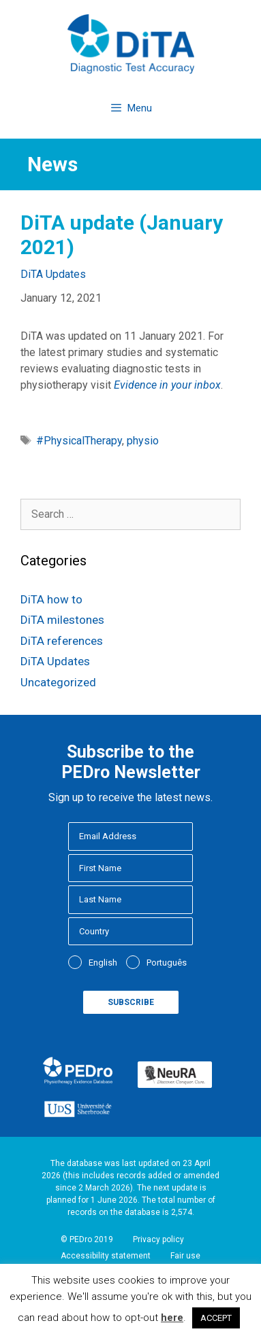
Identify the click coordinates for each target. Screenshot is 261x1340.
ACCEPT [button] (216, 1318)
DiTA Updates (53, 274)
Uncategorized (58, 682)
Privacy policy (158, 1239)
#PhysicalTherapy (79, 440)
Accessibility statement (106, 1255)
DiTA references (61, 641)
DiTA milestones (62, 620)
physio (143, 440)
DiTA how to (51, 599)
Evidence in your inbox (167, 384)
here (172, 1317)
